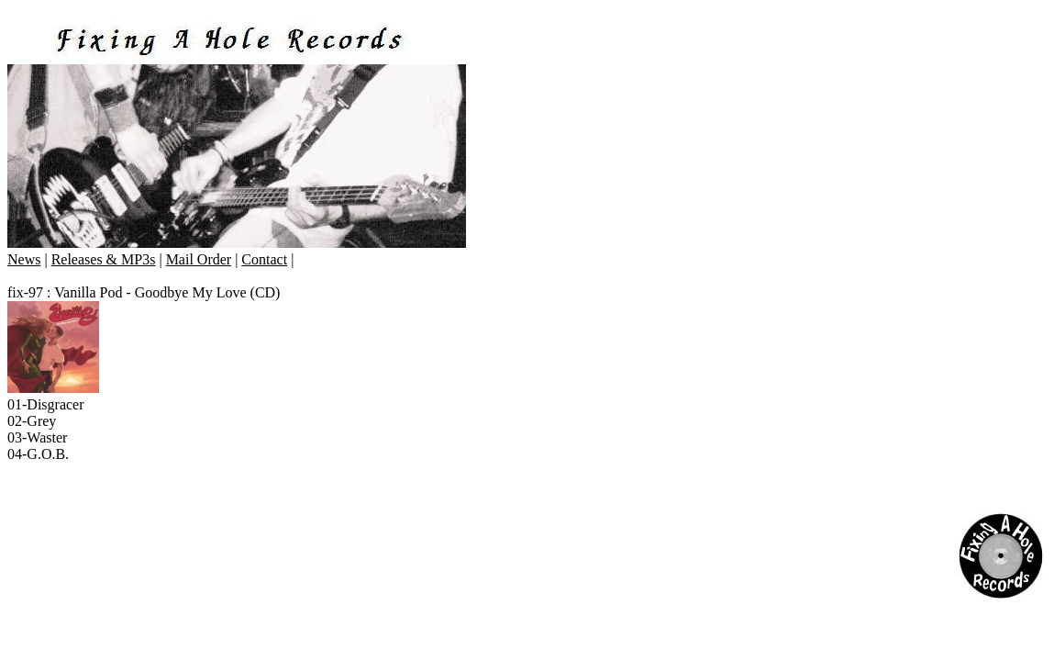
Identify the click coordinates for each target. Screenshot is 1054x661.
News (23, 259)
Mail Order (199, 259)
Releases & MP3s (103, 259)
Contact (264, 259)
